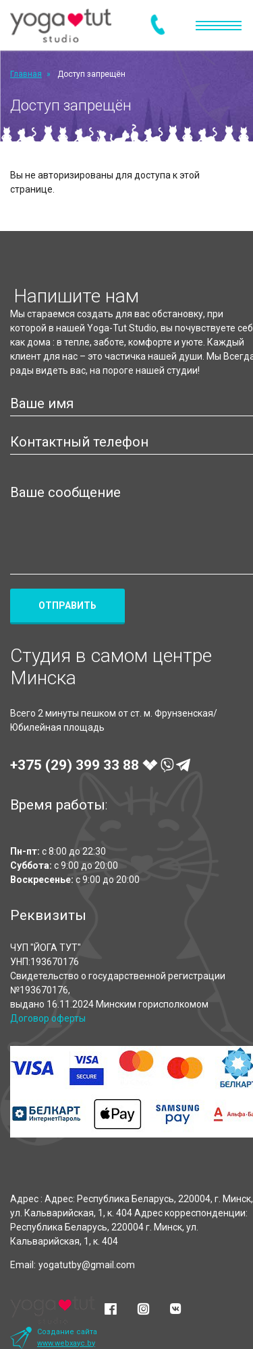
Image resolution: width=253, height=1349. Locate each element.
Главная (26, 74)
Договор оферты (48, 1018)
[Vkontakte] (175, 1310)
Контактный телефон (79, 442)
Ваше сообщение (65, 492)
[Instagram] (143, 1310)
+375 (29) (100, 765)
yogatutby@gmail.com (86, 1264)
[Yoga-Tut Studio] (60, 25)
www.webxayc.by (66, 1343)
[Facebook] (111, 1310)
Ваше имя (42, 403)
